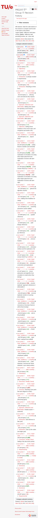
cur (18, 54)
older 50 (17, 40)
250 (30, 40)
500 (33, 40)
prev (21, 46)
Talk (34, 168)
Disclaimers (17, 514)
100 (27, 40)
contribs (31, 48)
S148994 (29, 168)
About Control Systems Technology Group (24, 511)
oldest (22, 39)
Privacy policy (18, 508)
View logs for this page (21, 18)
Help (34, 9)
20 (21, 40)
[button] (26, 22)
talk (27, 48)
